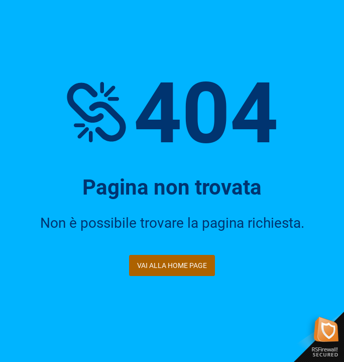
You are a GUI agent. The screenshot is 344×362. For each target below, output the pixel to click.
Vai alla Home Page (172, 265)
